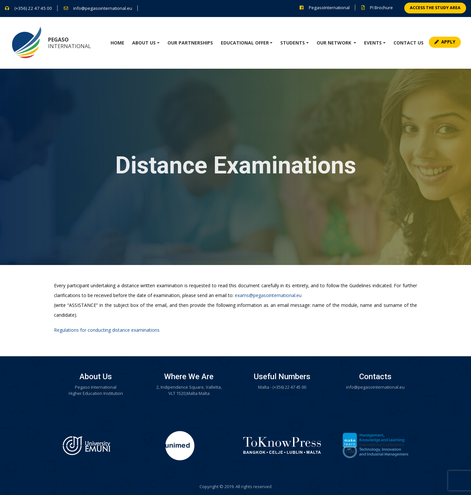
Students (292, 43)
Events (373, 43)
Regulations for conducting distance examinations (107, 330)
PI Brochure (381, 7)
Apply (444, 42)
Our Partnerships (190, 43)
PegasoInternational (329, 7)
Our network (335, 43)
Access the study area (435, 7)
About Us (144, 43)
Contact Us (408, 43)
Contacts (375, 376)
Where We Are (189, 376)
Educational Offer (245, 43)
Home (117, 43)
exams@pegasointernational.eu (268, 295)
